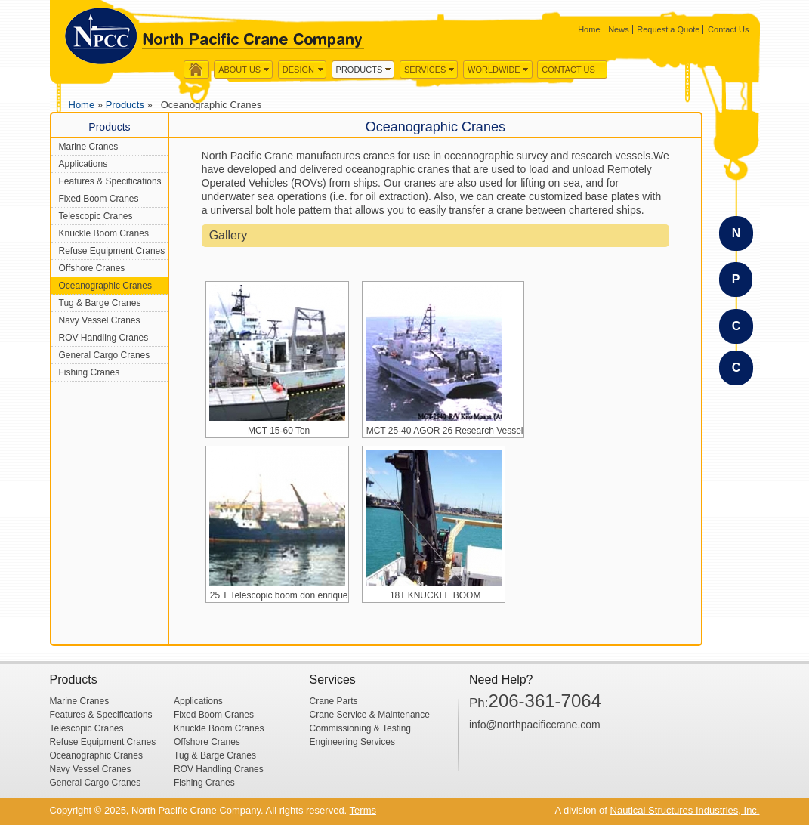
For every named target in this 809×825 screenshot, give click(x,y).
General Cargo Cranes (104, 355)
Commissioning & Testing (361, 728)
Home (589, 29)
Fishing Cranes (89, 372)
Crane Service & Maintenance (370, 714)
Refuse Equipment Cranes (112, 251)
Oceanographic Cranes (105, 285)
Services (425, 69)
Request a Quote (668, 29)
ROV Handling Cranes (104, 337)
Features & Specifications (110, 181)
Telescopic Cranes (96, 216)
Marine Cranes (89, 146)
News (618, 29)
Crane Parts (334, 701)
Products (359, 69)
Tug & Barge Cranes (100, 303)
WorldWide (494, 69)
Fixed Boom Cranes (99, 198)
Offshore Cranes (92, 268)
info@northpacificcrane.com (535, 724)
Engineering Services (352, 742)
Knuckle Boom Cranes (104, 233)
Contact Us (728, 29)
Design (298, 69)
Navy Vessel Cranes (99, 320)
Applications (83, 164)
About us (239, 69)
